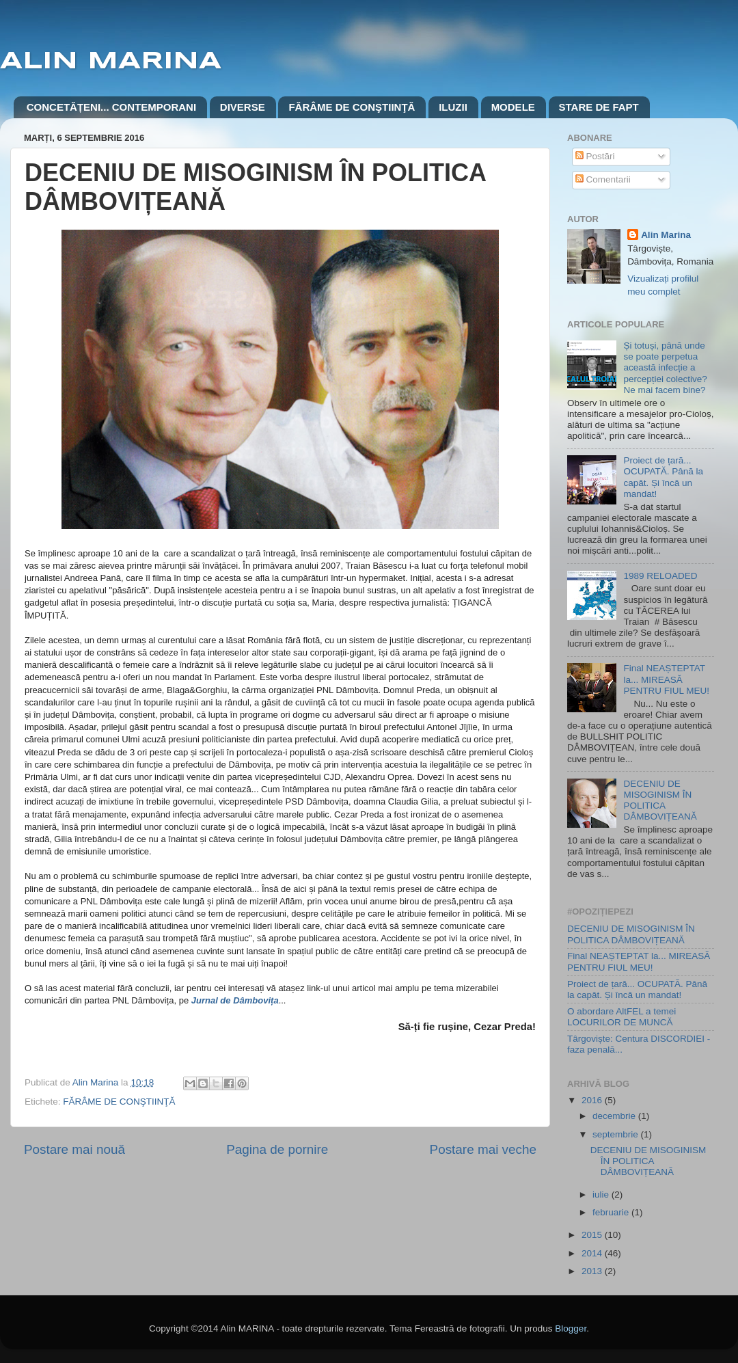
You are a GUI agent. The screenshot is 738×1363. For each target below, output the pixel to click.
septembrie (616, 1134)
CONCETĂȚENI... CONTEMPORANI (111, 107)
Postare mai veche (483, 1149)
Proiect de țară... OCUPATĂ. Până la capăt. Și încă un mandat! (663, 477)
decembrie (615, 1116)
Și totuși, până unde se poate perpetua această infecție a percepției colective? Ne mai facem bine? (665, 367)
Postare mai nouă (74, 1149)
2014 (593, 1253)
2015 (593, 1235)
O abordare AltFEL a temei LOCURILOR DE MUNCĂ (621, 1016)
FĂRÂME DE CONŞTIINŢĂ (351, 107)
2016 (593, 1100)
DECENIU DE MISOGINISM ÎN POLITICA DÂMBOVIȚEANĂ (659, 800)
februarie (611, 1212)
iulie (602, 1194)
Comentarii (603, 179)
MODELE (513, 107)
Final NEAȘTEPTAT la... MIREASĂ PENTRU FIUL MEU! (666, 679)
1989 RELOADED (660, 576)
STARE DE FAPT (599, 107)
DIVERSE (242, 107)
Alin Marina (666, 235)
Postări (595, 156)
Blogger (570, 1328)
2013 (593, 1271)
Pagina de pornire (277, 1149)
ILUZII (453, 107)
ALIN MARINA (110, 61)
